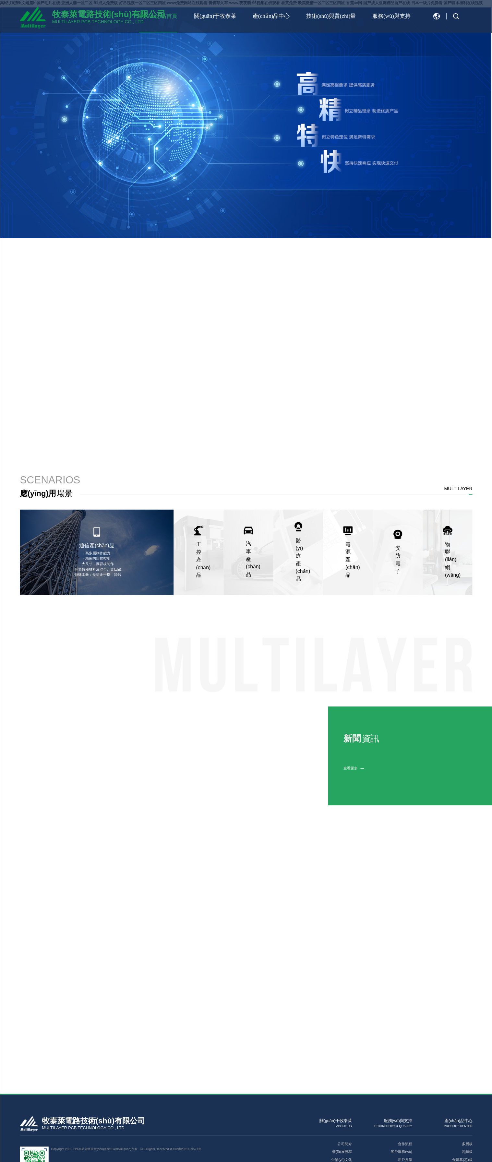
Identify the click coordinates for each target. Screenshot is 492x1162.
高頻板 (467, 1102)
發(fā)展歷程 (342, 1102)
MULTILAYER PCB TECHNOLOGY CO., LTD (98, 21)
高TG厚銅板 (463, 1118)
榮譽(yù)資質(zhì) (338, 1118)
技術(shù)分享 (401, 1118)
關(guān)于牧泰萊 (195, 16)
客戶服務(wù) (401, 1102)
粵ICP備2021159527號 (185, 1099)
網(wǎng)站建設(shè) (88, 1123)
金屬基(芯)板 (462, 1110)
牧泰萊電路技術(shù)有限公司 (109, 14)
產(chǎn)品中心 (256, 16)
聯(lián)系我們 (340, 1126)
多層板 (467, 1094)
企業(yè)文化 (341, 1110)
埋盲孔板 (465, 1126)
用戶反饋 (405, 1110)
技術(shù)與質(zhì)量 (321, 16)
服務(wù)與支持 (387, 16)
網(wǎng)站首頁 (133, 16)
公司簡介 (344, 1094)
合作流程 (405, 1094)
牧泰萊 (108, 1123)
